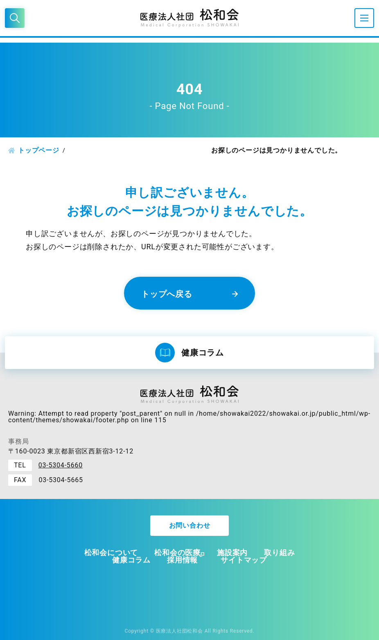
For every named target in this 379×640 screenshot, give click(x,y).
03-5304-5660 (60, 465)
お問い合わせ (189, 525)
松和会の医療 (177, 552)
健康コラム (131, 560)
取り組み (279, 552)
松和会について (111, 552)
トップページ (38, 150)
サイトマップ (244, 560)
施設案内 (232, 552)
